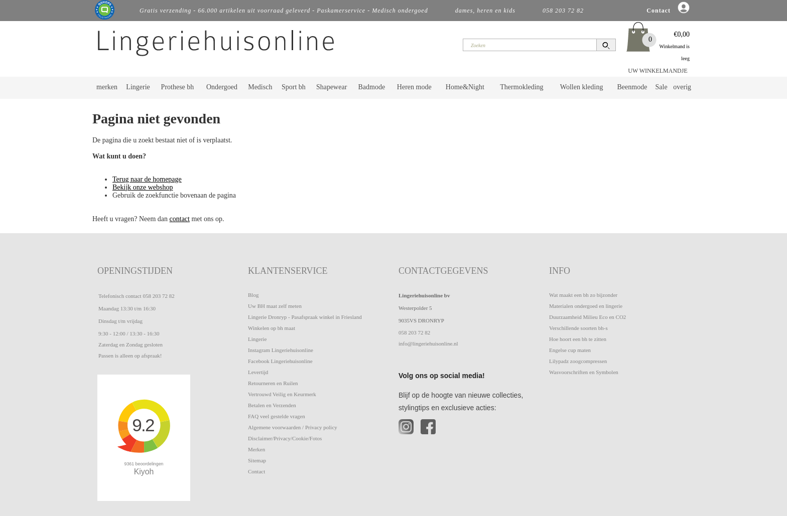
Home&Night (465, 87)
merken (106, 87)
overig (682, 87)
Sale (661, 87)
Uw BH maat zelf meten (275, 306)
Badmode (371, 87)
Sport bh (294, 87)
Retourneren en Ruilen (273, 383)
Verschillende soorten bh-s (578, 328)
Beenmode (632, 87)
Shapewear (331, 87)
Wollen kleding (581, 87)
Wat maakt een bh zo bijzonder (583, 295)
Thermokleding (521, 87)
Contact (256, 471)
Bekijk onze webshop (142, 187)
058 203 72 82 (158, 296)
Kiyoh (144, 471)
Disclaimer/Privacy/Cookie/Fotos (285, 438)
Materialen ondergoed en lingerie (585, 306)
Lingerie (138, 87)
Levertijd (258, 372)
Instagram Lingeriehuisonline (280, 350)
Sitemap (257, 460)
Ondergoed (221, 87)
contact (180, 219)
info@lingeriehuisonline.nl (428, 343)
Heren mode (414, 87)
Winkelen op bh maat (271, 328)
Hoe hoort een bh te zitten (577, 339)
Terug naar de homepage (147, 179)
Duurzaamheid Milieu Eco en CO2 (587, 317)
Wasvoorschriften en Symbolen (583, 372)
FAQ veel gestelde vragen (276, 416)
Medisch (260, 87)
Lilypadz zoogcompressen (578, 361)
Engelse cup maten (570, 350)
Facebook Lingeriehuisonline (280, 361)
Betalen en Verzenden (272, 405)
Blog (253, 295)
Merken (256, 449)
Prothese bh (177, 87)
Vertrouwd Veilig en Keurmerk (282, 394)
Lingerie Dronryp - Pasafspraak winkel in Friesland (305, 317)
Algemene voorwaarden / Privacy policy (292, 427)
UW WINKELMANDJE (658, 70)
